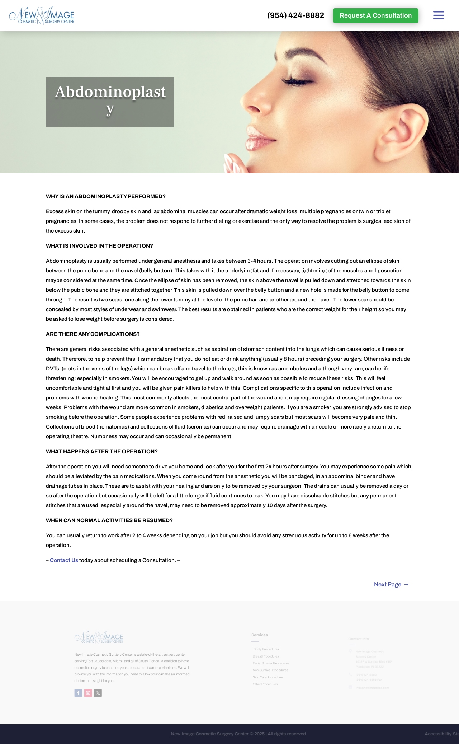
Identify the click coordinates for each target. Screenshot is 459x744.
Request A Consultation (376, 15)
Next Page (387, 584)
